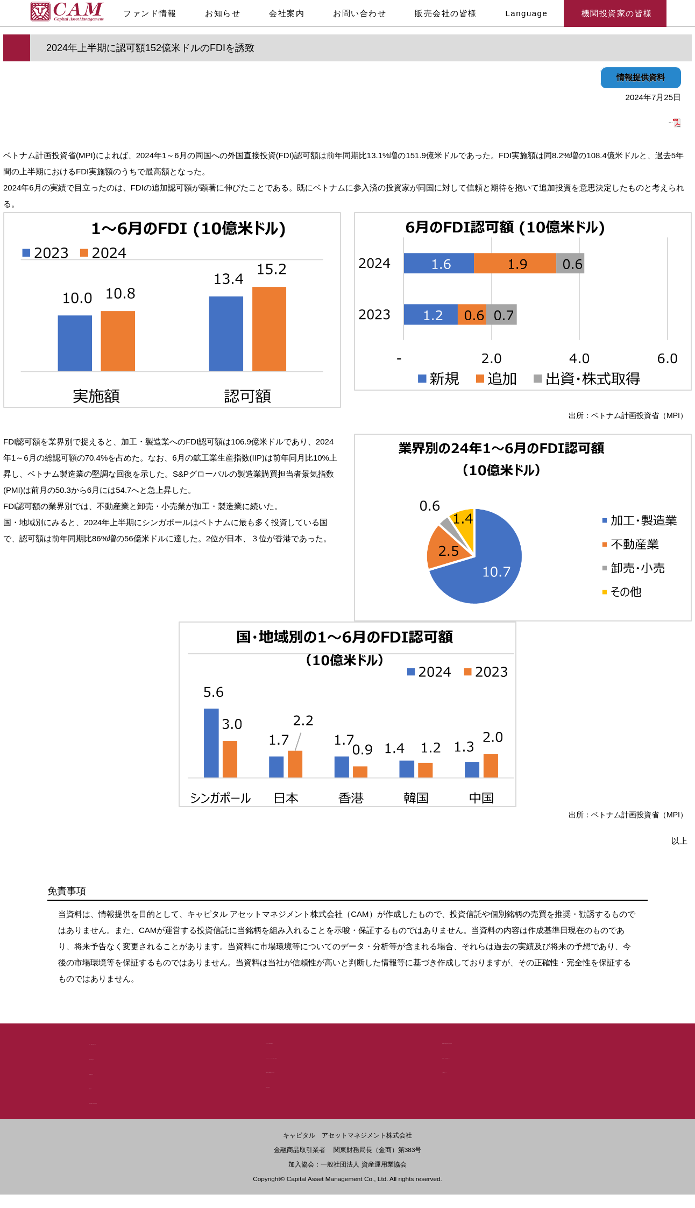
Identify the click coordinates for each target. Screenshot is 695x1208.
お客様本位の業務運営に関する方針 (326, 1069)
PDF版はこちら (647, 119)
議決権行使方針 (115, 1072)
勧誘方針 (104, 1086)
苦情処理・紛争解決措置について (498, 1054)
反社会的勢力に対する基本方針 (142, 1101)
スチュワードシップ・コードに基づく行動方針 (345, 1054)
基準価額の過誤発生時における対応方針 (510, 1040)
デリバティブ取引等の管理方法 (318, 1040)
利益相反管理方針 (296, 1083)
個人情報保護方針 (119, 1057)
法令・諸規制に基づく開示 (141, 1041)
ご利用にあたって (472, 1069)
